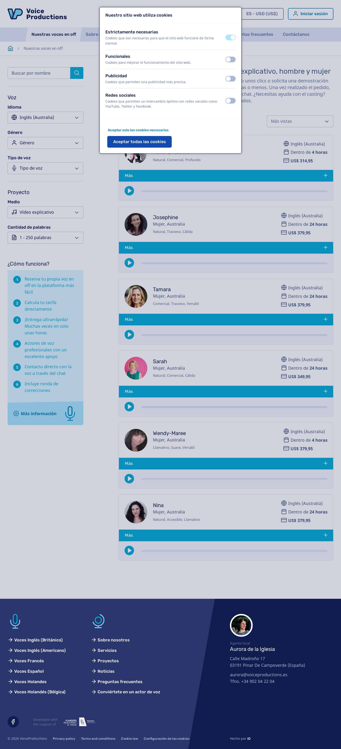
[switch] (230, 37)
